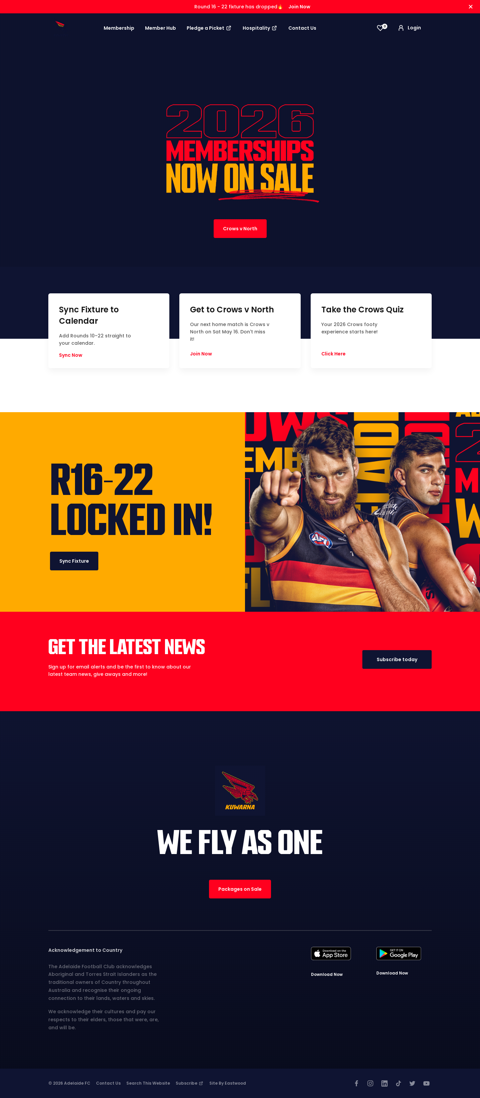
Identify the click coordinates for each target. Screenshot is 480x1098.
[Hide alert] (471, 7)
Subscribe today (397, 659)
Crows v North (240, 228)
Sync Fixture (74, 561)
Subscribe (190, 1083)
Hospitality (260, 28)
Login (409, 28)
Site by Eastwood (227, 1083)
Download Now (327, 974)
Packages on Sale (240, 889)
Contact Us (302, 28)
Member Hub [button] (160, 28)
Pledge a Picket (209, 28)
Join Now (299, 6)
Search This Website (148, 1083)
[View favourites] (380, 28)
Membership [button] (119, 28)
